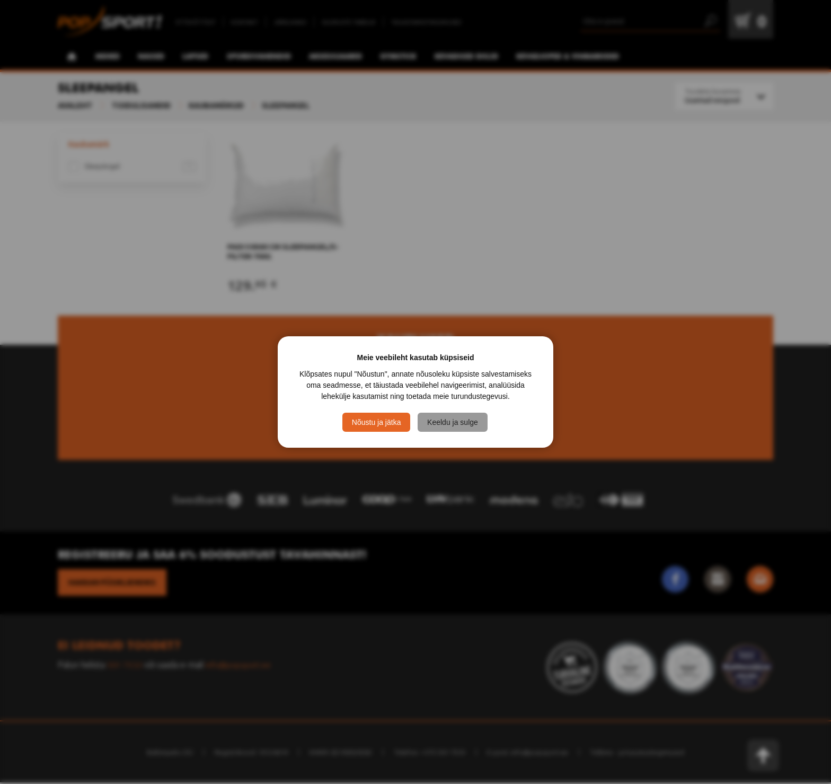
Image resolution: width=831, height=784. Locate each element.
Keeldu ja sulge (453, 422)
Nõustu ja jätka (376, 422)
